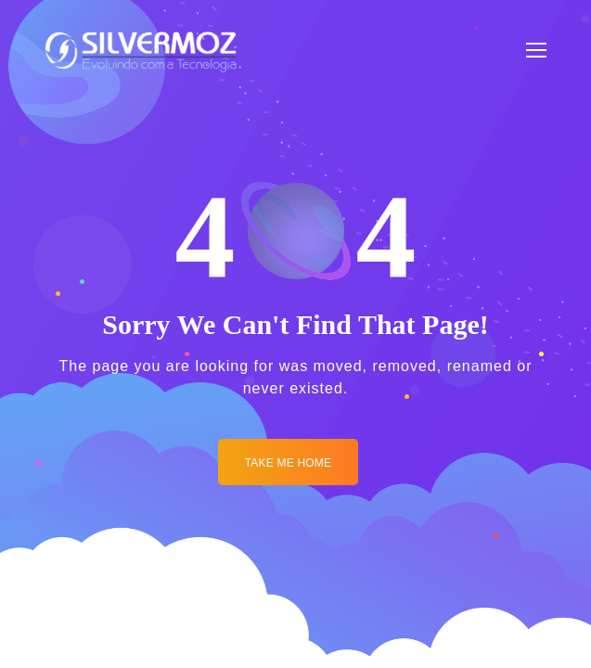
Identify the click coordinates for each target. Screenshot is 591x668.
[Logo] (141, 50)
